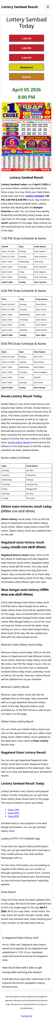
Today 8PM (13, 816)
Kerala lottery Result (19, 442)
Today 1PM (13, 809)
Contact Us (26, 1015)
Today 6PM (13, 812)
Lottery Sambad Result (19, 7)
